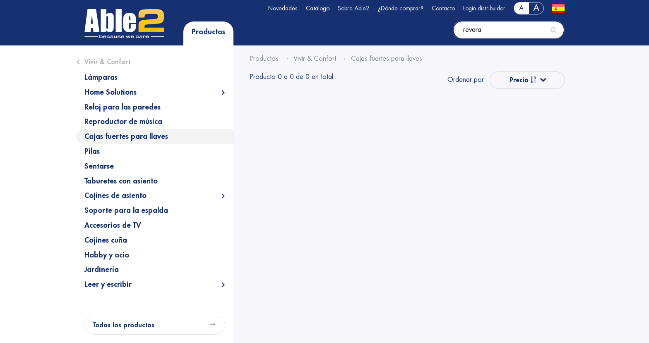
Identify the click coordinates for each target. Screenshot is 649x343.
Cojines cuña (105, 240)
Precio (523, 79)
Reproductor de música (123, 121)
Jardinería (101, 269)
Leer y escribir (108, 284)
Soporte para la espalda (126, 210)
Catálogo (317, 8)
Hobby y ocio (106, 255)
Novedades (283, 8)
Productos (208, 32)
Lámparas (101, 77)
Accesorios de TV (112, 225)
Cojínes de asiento (115, 195)
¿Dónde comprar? (400, 8)
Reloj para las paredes (122, 107)
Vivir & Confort (107, 62)
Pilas (92, 151)
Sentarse (99, 166)
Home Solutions (110, 92)
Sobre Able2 (354, 8)
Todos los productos (123, 325)
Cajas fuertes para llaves (126, 136)
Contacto (443, 8)
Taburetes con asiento (121, 181)
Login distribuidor (484, 8)
